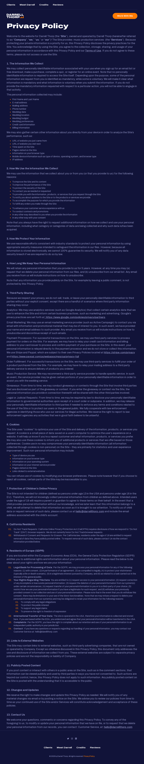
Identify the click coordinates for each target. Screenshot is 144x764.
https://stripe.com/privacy (119, 352)
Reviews (58, 5)
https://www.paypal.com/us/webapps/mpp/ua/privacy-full (45, 356)
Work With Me (125, 16)
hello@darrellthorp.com (90, 511)
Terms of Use (93, 50)
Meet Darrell (27, 5)
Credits (43, 5)
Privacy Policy (89, 756)
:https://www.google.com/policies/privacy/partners (75, 317)
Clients (11, 5)
